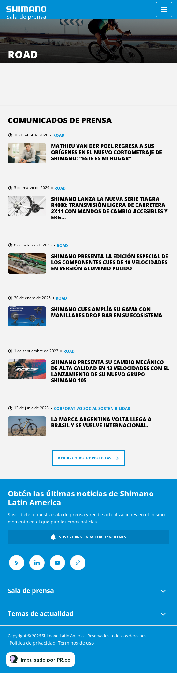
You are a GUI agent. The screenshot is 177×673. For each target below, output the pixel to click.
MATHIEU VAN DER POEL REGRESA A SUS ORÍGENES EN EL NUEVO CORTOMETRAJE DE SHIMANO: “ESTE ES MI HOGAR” (106, 152)
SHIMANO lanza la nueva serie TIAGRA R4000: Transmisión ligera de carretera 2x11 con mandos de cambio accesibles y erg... (109, 208)
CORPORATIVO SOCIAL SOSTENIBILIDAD (92, 408)
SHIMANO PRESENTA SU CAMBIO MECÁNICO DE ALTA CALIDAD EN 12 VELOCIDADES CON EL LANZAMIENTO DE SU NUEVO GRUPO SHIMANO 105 (110, 371)
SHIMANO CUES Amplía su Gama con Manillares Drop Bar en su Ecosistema (106, 312)
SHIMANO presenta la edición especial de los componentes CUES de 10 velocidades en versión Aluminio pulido (109, 262)
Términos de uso (76, 643)
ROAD (58, 135)
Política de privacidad (32, 643)
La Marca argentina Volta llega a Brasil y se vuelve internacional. (101, 422)
